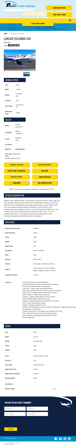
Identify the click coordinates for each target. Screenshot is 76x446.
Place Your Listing (38, 23)
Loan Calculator (45, 177)
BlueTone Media (12, 444)
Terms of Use (14, 438)
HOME (5, 33)
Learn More (16, 183)
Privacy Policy (7, 438)
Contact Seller (16, 165)
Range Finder (16, 177)
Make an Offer (45, 165)
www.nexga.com (20, 149)
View (54, 389)
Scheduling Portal (59, 8)
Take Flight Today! (59, 14)
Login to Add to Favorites (16, 171)
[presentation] (19, 422)
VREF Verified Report (45, 183)
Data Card (44, 171)
